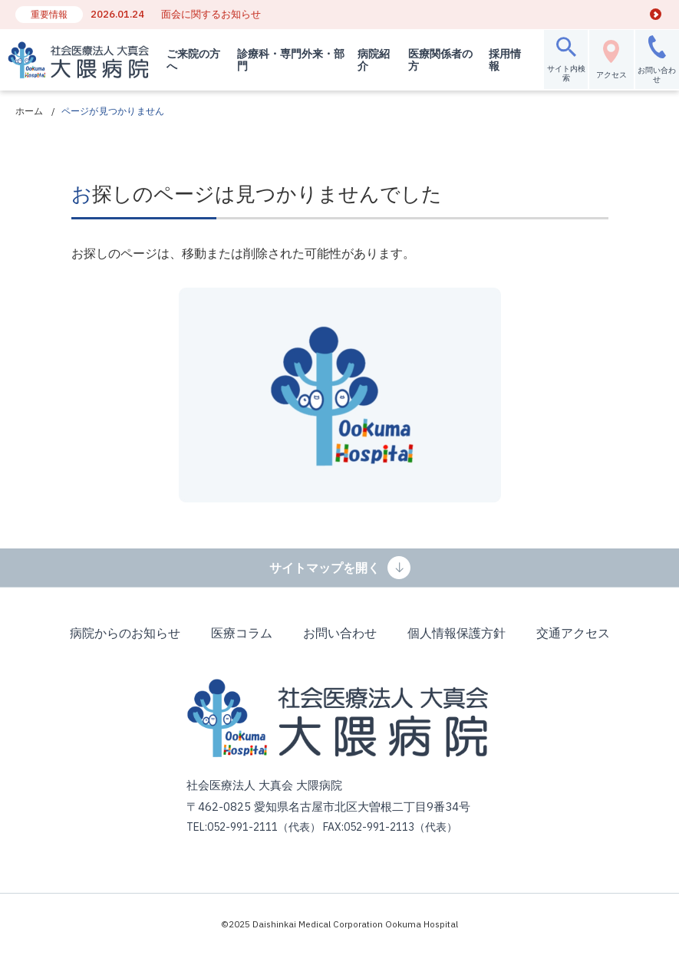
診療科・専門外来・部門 (283, 60)
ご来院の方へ (192, 60)
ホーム (29, 111)
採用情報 (499, 60)
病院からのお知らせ (125, 633)
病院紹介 (370, 60)
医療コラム (241, 633)
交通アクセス (573, 633)
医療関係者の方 (436, 60)
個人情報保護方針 (456, 633)
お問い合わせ (340, 633)
